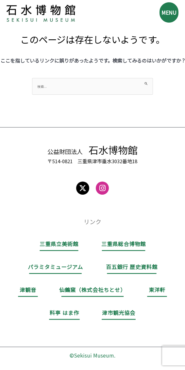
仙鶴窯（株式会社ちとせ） (92, 290)
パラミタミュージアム (55, 267)
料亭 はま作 (64, 313)
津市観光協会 (118, 313)
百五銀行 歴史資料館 (132, 267)
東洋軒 (157, 290)
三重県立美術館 (59, 244)
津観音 (28, 290)
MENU (169, 12)
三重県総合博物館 (123, 244)
